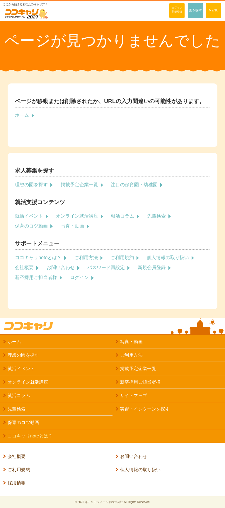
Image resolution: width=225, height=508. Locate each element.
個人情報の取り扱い (168, 257)
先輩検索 (156, 215)
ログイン (79, 277)
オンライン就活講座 (77, 215)
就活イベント (29, 215)
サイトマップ (133, 395)
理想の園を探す (31, 184)
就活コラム (122, 215)
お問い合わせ (61, 267)
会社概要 (24, 267)
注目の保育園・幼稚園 (134, 184)
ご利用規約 (122, 257)
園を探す (195, 10)
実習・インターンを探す (145, 408)
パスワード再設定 (106, 267)
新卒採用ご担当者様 (36, 277)
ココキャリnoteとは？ (38, 257)
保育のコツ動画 (31, 225)
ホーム (22, 115)
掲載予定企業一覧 (79, 184)
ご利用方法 (86, 257)
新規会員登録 (152, 267)
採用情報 (17, 482)
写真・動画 (72, 225)
